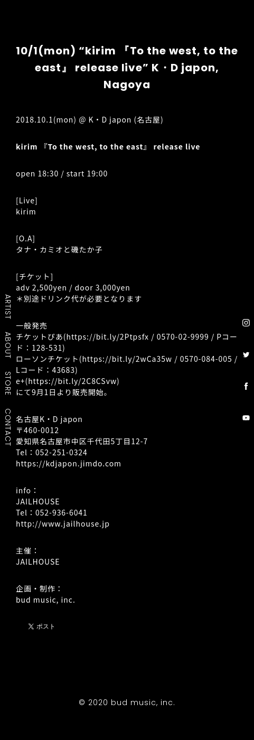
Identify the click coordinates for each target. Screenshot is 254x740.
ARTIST (8, 306)
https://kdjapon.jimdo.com (68, 463)
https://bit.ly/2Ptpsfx (107, 336)
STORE (8, 383)
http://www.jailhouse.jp (63, 523)
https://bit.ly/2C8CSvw (72, 381)
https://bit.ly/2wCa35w (127, 358)
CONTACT (8, 427)
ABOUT (8, 345)
